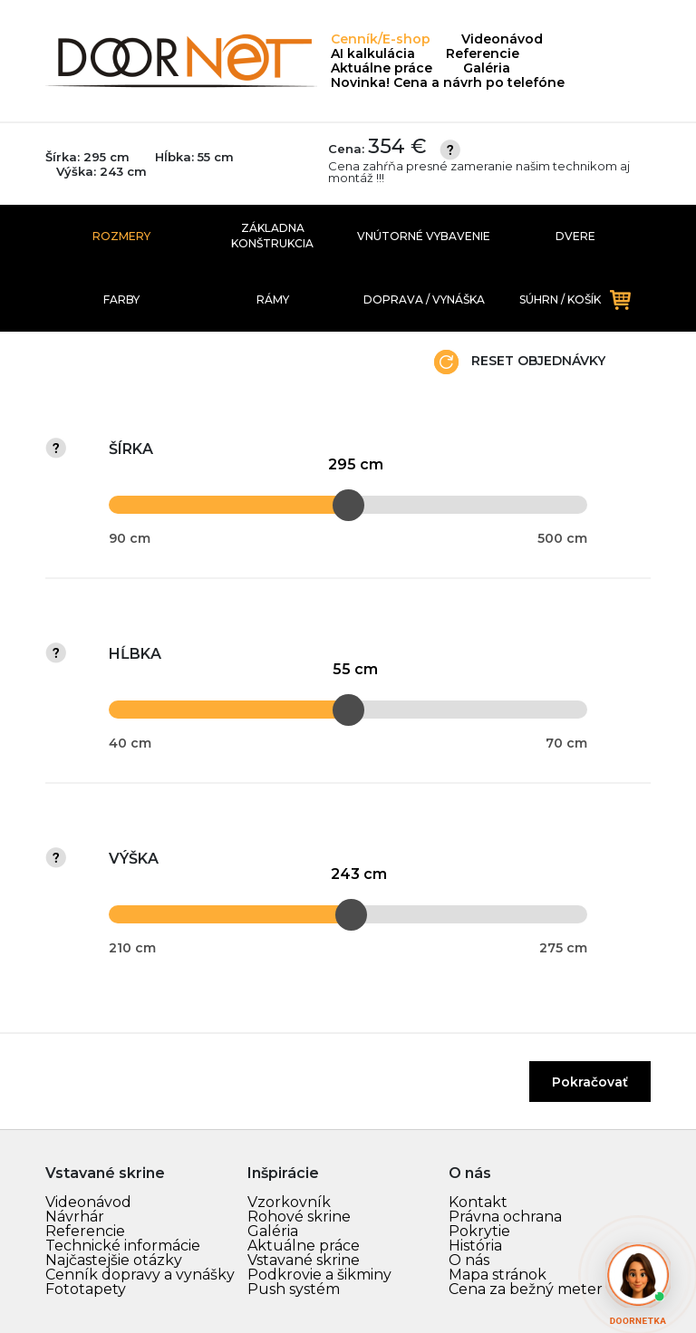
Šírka (131, 449)
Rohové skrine (299, 1216)
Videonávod (502, 39)
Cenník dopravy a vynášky (140, 1274)
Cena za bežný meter (526, 1289)
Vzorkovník (289, 1202)
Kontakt (478, 1202)
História (475, 1245)
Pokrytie (479, 1231)
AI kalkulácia (373, 53)
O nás (469, 1260)
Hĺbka (135, 653)
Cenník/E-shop (380, 39)
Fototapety (85, 1289)
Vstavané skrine (303, 1260)
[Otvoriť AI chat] (638, 1275)
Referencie (482, 53)
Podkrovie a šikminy (319, 1274)
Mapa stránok (497, 1274)
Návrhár (74, 1216)
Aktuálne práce (381, 68)
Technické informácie (122, 1245)
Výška (134, 858)
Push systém (293, 1289)
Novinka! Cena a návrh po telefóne (448, 82)
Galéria (486, 68)
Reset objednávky (519, 362)
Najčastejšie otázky (113, 1260)
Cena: (489, 160)
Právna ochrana (505, 1216)
